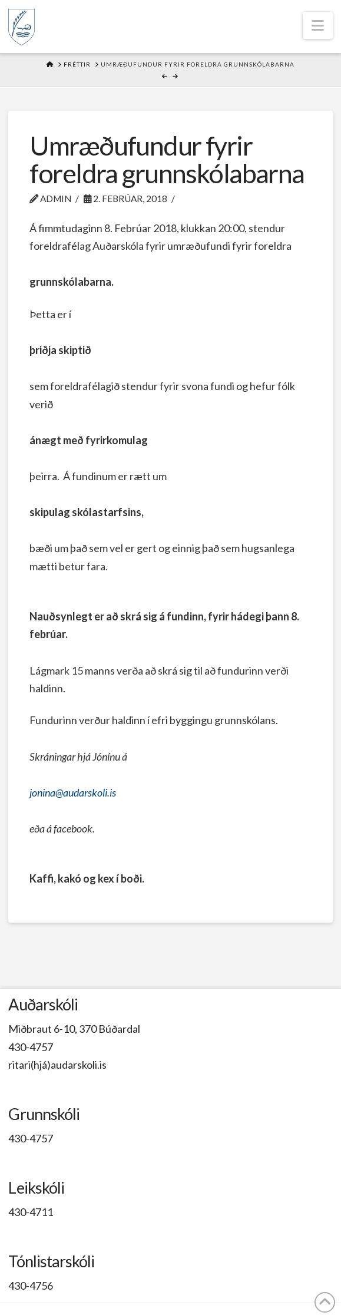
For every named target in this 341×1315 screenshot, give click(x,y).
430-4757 (30, 1046)
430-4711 (30, 1211)
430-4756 (30, 1285)
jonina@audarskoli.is (72, 792)
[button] (318, 25)
